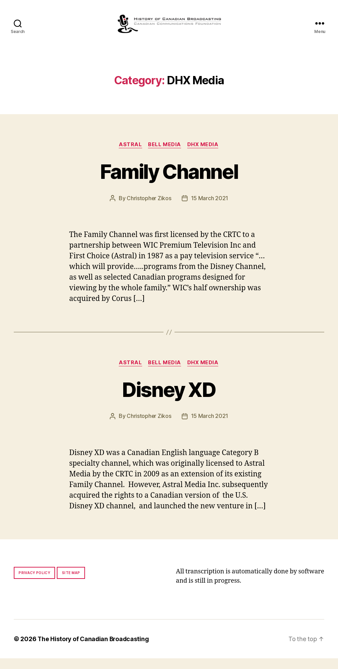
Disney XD (169, 400)
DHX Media (204, 155)
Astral (129, 155)
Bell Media (164, 155)
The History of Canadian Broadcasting (94, 649)
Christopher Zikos (149, 208)
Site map (71, 583)
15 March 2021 (210, 208)
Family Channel (169, 181)
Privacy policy (34, 583)
